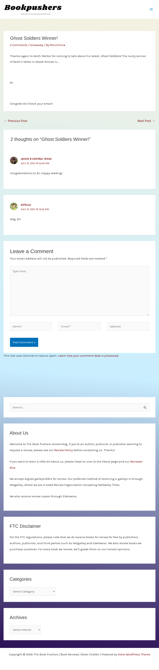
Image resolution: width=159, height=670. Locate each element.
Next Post (146, 121)
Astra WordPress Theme (134, 655)
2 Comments (18, 45)
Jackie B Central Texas (36, 159)
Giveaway (36, 45)
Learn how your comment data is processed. (88, 356)
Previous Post (15, 121)
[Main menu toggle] (151, 10)
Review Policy (63, 450)
